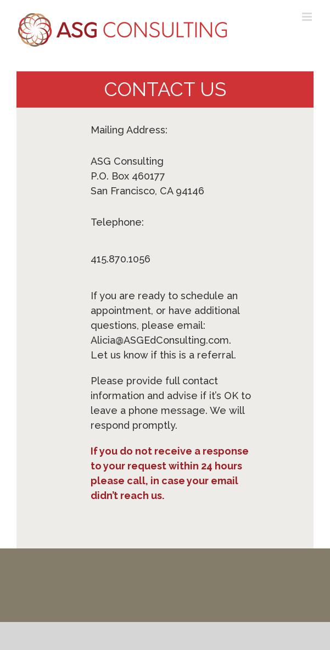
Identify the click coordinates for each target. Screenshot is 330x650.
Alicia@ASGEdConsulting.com (160, 340)
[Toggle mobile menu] (308, 17)
